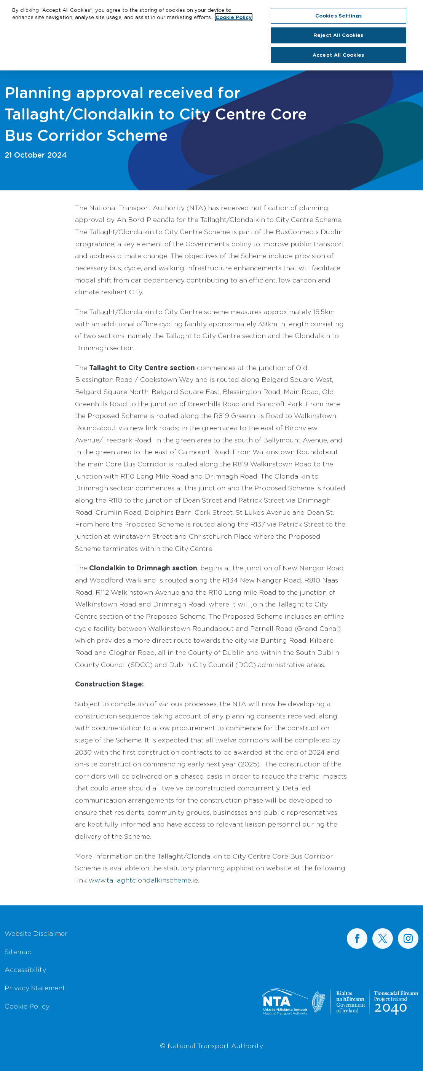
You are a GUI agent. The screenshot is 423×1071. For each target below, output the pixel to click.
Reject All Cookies (338, 32)
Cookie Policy (27, 1006)
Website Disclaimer (36, 933)
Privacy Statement (35, 987)
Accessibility (25, 969)
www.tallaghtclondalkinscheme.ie (143, 880)
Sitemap (18, 951)
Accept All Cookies (338, 52)
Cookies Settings (338, 13)
